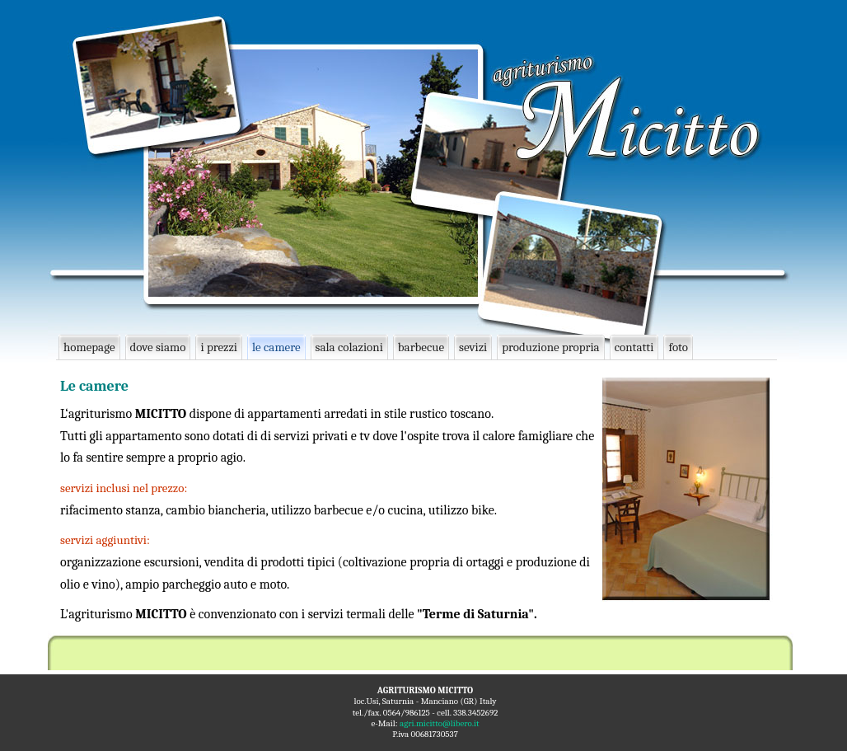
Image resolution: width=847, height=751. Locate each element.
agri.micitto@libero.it (440, 723)
